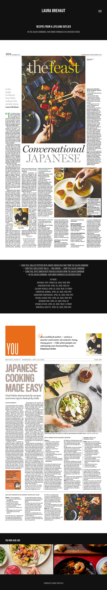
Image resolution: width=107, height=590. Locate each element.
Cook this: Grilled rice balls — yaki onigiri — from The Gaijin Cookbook (54, 268)
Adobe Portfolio (57, 583)
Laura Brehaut (53, 10)
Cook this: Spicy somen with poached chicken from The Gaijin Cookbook (54, 271)
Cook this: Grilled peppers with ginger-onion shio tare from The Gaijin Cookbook (54, 265)
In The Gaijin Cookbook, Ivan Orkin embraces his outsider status (54, 274)
